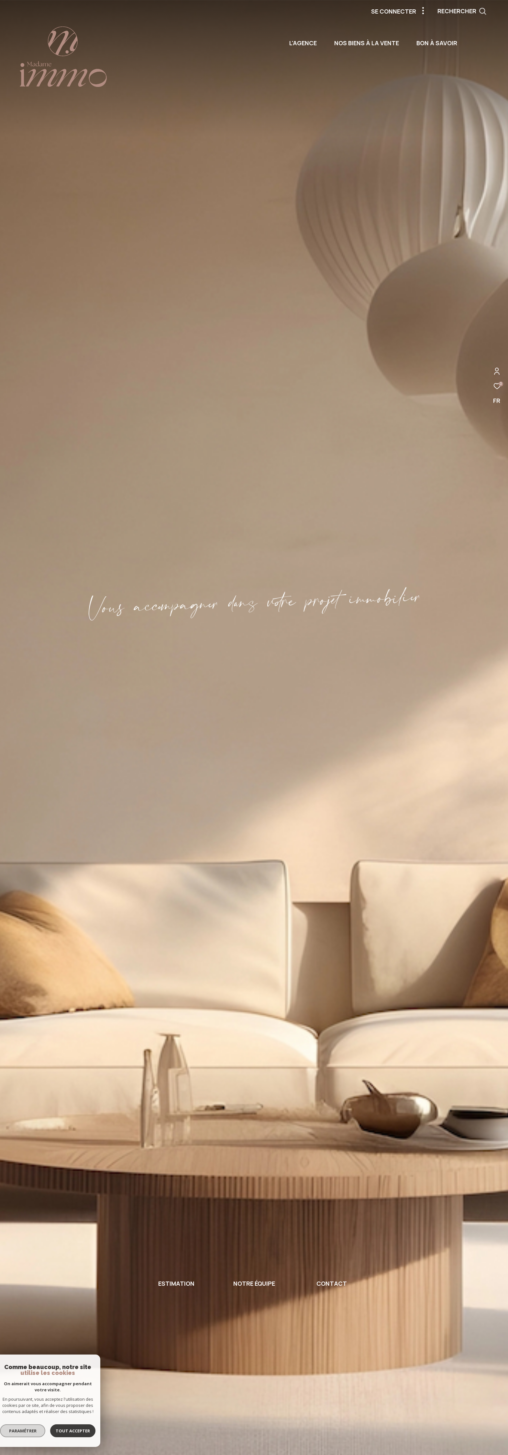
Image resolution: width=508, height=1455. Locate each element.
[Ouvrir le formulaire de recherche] (476, 11)
